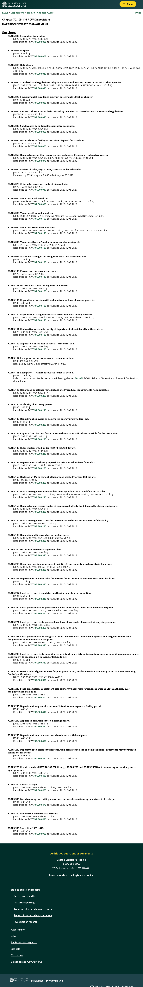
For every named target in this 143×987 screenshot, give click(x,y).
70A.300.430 (39, 741)
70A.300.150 (39, 291)
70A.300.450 (39, 775)
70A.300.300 (39, 540)
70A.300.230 (39, 439)
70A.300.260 (39, 482)
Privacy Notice (54, 980)
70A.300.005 (39, 41)
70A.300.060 (39, 146)
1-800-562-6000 (71, 863)
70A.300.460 (39, 790)
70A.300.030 (39, 102)
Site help (15, 948)
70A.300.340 (39, 598)
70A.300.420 (39, 726)
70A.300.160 (39, 305)
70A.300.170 (39, 320)
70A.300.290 (39, 526)
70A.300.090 (39, 204)
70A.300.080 (39, 189)
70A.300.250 (39, 468)
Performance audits (24, 896)
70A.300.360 (39, 627)
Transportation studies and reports (33, 908)
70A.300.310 (39, 555)
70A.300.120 (39, 247)
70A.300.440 (39, 758)
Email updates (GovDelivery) (26, 961)
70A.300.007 (39, 56)
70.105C (79, 378)
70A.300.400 (39, 697)
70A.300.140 (39, 276)
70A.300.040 (39, 117)
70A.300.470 (39, 804)
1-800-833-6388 (82, 868)
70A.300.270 (39, 497)
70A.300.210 (39, 410)
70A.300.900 (39, 833)
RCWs (5, 12)
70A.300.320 (39, 569)
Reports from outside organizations (33, 915)
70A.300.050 (39, 131)
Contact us (17, 955)
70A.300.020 (39, 88)
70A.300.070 (39, 160)
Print (138, 12)
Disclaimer (37, 980)
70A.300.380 (39, 662)
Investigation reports (25, 921)
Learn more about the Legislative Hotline (71, 875)
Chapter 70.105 (45, 12)
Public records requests (24, 942)
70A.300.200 (39, 395)
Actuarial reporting (24, 902)
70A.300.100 (39, 218)
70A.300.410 (39, 712)
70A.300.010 (39, 73)
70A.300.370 (39, 645)
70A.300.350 (39, 613)
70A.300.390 (39, 680)
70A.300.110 (39, 233)
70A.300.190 (39, 349)
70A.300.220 (39, 424)
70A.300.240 (39, 453)
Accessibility (18, 929)
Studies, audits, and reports (25, 889)
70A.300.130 (39, 262)
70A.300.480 (39, 819)
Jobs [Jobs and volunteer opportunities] (13, 935)
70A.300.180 (39, 334)
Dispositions (17, 12)
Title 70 (31, 12)
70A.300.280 (39, 511)
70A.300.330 (39, 584)
